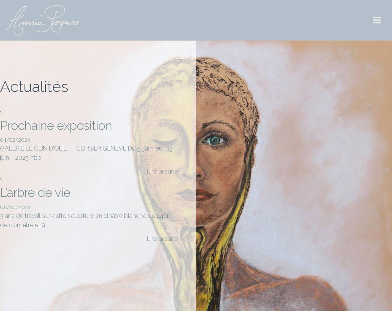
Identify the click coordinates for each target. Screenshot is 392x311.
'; (89, 143)
